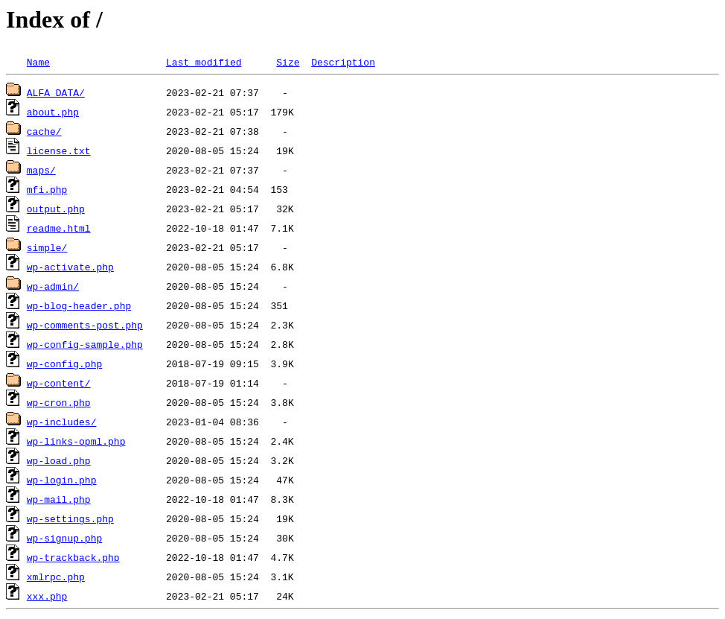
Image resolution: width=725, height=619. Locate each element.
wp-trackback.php (73, 557)
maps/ (41, 170)
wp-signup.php (64, 538)
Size (287, 62)
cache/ (44, 131)
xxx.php (47, 596)
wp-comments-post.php (85, 324)
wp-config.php (64, 363)
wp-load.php (59, 460)
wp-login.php (62, 479)
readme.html (59, 228)
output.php (56, 208)
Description (343, 62)
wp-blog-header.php (79, 305)
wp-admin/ (53, 286)
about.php (53, 111)
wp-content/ (59, 383)
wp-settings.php (70, 518)
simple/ (47, 247)
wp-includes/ (62, 421)
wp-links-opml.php (76, 441)
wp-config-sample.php (85, 344)
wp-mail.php (59, 499)
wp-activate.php (70, 266)
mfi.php (47, 189)
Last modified (203, 62)
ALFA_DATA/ (56, 92)
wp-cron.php (59, 402)
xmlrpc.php (56, 576)
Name (38, 62)
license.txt (59, 150)
